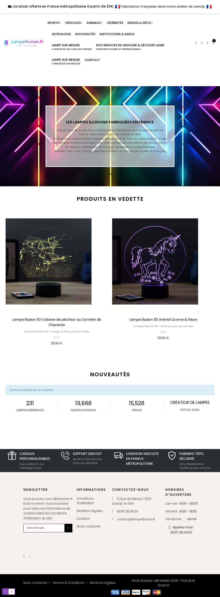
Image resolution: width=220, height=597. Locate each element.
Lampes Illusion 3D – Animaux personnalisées (163, 326)
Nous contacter (89, 526)
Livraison (83, 518)
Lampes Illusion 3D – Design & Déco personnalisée (56, 331)
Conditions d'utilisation (85, 500)
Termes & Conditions (68, 583)
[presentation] (58, 540)
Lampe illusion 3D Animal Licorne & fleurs (163, 319)
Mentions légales (90, 511)
